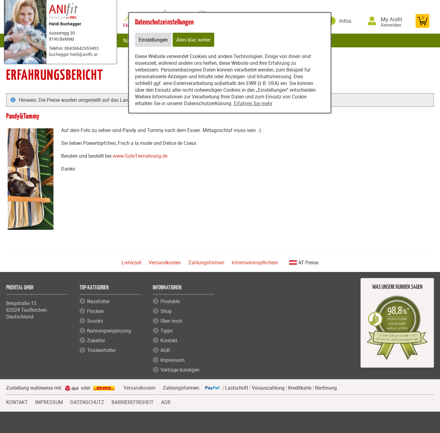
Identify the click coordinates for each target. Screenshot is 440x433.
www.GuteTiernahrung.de (140, 155)
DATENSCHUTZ (87, 401)
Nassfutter (98, 301)
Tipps (166, 330)
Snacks (95, 320)
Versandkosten (165, 262)
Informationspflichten (255, 262)
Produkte (170, 301)
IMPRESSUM (49, 401)
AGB (165, 350)
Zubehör (96, 340)
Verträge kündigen (180, 369)
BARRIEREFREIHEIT (133, 401)
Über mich (171, 320)
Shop (166, 311)
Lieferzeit (131, 262)
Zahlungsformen (206, 262)
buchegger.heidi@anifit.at (73, 54)
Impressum (172, 360)
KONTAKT (17, 401)
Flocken (95, 311)
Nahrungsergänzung (109, 330)
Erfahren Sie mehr (253, 103)
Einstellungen (153, 39)
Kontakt (168, 340)
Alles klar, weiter (193, 39)
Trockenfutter (101, 350)
